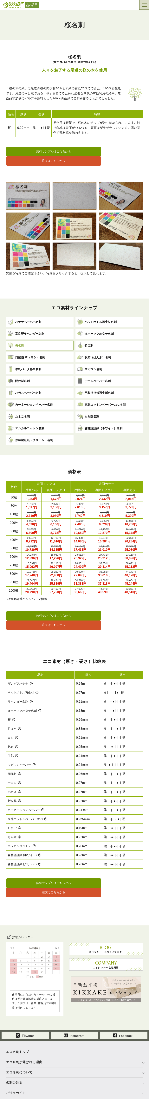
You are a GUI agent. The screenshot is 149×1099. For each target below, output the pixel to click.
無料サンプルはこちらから (39, 152)
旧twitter (25, 1005)
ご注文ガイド (16, 1063)
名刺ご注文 (14, 1053)
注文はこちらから (109, 152)
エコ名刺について (19, 1043)
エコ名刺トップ (17, 1022)
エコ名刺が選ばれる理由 (24, 1033)
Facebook (123, 1005)
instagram (74, 1005)
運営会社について (19, 1074)
